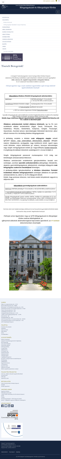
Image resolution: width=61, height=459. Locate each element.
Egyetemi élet (4, 365)
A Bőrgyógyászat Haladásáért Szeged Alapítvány (14, 24)
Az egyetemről (6, 337)
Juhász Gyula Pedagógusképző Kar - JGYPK (11, 314)
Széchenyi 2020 (5, 378)
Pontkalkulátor (4, 334)
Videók (4, 48)
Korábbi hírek (6, 36)
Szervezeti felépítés (6, 343)
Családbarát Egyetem (6, 357)
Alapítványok (4, 349)
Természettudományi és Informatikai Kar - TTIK (12, 320)
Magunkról (5, 19)
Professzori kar (4, 351)
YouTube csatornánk (8, 51)
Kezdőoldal (5, 17)
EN (59, 0)
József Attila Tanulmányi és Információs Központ (12, 394)
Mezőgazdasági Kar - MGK (7, 317)
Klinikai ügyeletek (5, 386)
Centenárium (4, 364)
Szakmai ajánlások (7, 39)
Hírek (2, 332)
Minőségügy (4, 360)
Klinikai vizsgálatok (7, 31)
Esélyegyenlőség (5, 346)
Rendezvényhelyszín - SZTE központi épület (11, 398)
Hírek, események (7, 29)
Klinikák (3, 384)
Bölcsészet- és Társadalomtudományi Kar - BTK (12, 307)
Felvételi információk (6, 326)
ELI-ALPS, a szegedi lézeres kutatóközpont (11, 358)
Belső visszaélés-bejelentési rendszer (9, 368)
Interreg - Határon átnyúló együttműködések (12, 373)
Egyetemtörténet (5, 362)
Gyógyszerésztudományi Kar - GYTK (9, 313)
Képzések (3, 328)
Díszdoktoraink (4, 354)
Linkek (4, 46)
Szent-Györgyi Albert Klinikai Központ (36, 7)
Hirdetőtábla (6, 34)
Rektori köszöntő (5, 339)
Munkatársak (6, 27)
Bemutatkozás (4, 342)
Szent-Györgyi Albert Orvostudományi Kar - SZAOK (13, 318)
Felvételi (4, 325)
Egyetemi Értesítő (5, 367)
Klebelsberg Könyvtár (6, 392)
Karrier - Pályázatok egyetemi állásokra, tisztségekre (13, 400)
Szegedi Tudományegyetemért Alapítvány (11, 340)
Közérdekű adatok (5, 345)
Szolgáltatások (6, 41)
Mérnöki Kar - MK (5, 316)
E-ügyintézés (4, 348)
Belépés (4, 44)
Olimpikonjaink (4, 355)
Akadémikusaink (5, 352)
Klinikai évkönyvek (7, 22)
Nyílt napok (4, 331)
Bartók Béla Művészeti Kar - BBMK (9, 305)
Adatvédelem (4, 451)
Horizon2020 (4, 375)
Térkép (3, 397)
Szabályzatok (4, 361)
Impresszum (12, 451)
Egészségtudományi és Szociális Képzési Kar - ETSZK (13, 308)
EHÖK (2, 395)
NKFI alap (3, 376)
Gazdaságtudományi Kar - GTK (8, 311)
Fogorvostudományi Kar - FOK (8, 310)
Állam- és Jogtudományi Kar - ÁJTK (9, 304)
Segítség (18, 451)
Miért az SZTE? (4, 329)
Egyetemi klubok (5, 391)
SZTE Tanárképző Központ (7, 321)
